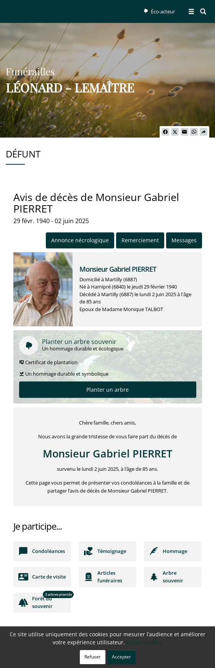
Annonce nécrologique (80, 240)
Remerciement (140, 240)
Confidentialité (104, 658)
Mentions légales (166, 658)
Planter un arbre (107, 389)
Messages (184, 240)
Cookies (134, 658)
